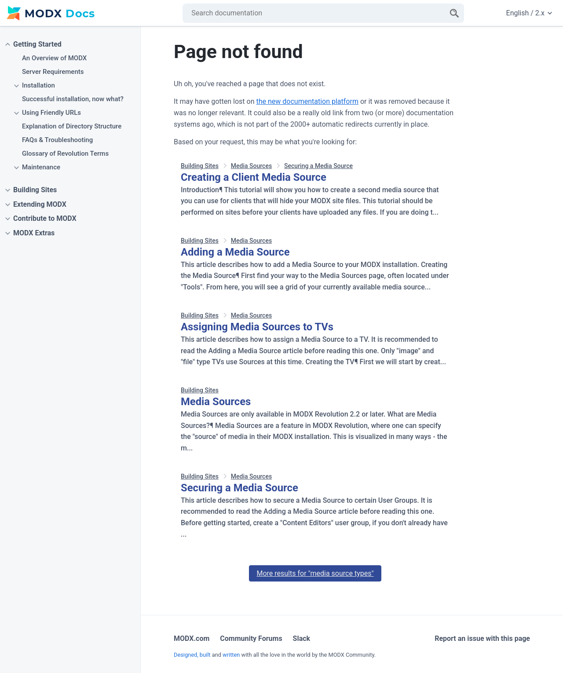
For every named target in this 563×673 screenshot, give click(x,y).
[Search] (454, 13)
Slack (302, 638)
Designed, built (192, 654)
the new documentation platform (307, 101)
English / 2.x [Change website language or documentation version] (529, 13)
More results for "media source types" (314, 573)
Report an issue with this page (482, 638)
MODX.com (191, 638)
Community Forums (251, 638)
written (231, 654)
